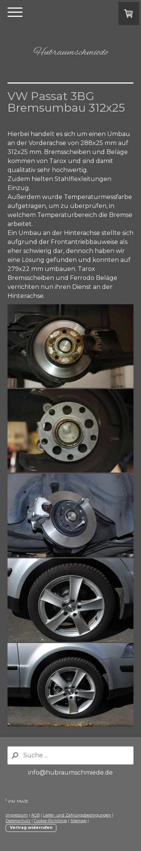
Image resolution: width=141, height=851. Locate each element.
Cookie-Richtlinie (50, 820)
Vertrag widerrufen (31, 827)
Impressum (17, 815)
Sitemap (78, 820)
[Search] (70, 755)
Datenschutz (18, 820)
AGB (35, 815)
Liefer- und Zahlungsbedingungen (77, 815)
